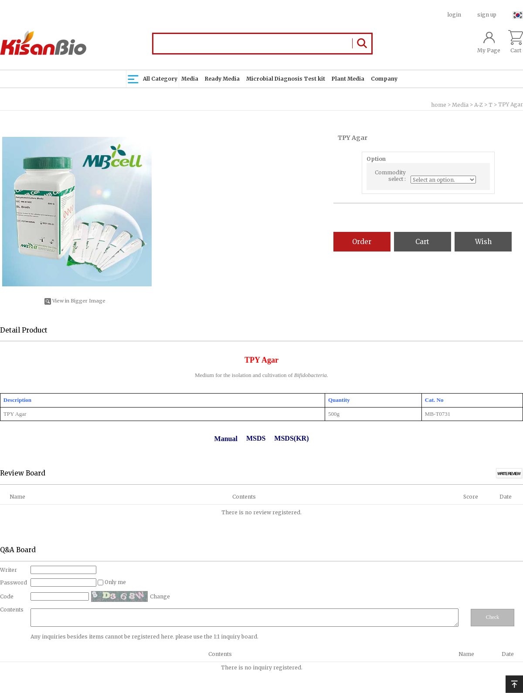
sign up (486, 14)
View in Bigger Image (74, 301)
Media (189, 78)
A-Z (478, 105)
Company (384, 78)
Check (492, 617)
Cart (515, 42)
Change (160, 596)
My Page (488, 42)
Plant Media (348, 78)
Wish (483, 242)
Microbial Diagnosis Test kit (285, 78)
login (454, 14)
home (438, 105)
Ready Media (222, 78)
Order (361, 242)
